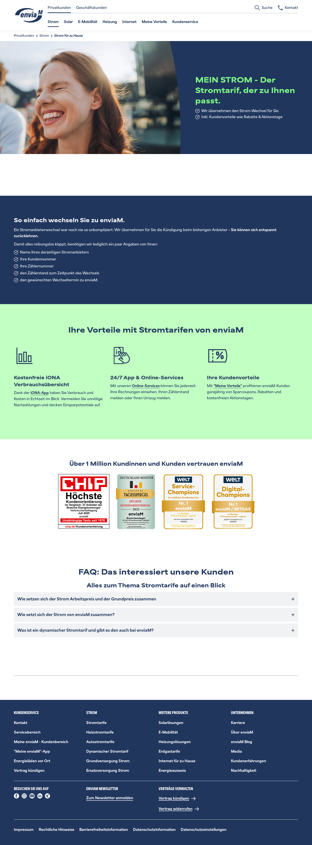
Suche (264, 7)
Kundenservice (185, 22)
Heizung (109, 22)
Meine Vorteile (154, 22)
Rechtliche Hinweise (56, 830)
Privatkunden (59, 8)
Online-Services (146, 386)
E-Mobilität (87, 22)
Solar (68, 22)
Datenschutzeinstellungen (203, 830)
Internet (129, 22)
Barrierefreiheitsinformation (103, 830)
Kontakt (288, 7)
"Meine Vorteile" (228, 386)
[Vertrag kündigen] (177, 798)
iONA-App (40, 393)
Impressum (24, 830)
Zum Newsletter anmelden (109, 798)
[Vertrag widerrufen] (179, 809)
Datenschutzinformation (154, 830)
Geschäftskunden (91, 8)
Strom (53, 22)
